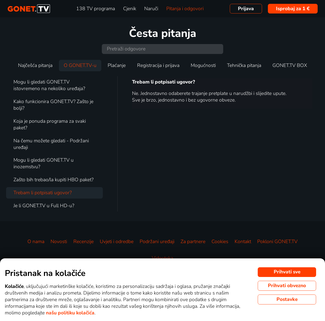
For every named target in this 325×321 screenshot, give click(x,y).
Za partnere (193, 241)
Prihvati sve (287, 272)
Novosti (59, 241)
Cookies (220, 241)
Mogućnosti (203, 65)
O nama (35, 241)
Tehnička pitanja (244, 65)
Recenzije (83, 241)
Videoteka (162, 258)
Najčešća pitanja (35, 65)
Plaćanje (117, 65)
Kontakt (243, 241)
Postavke (287, 299)
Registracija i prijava (158, 65)
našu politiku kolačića (70, 313)
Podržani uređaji (157, 241)
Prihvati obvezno (287, 285)
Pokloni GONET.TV (277, 241)
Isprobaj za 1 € (293, 8)
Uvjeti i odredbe (117, 241)
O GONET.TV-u (80, 65)
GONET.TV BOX (289, 65)
